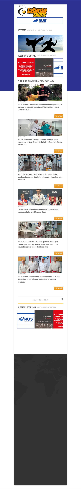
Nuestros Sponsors (27, 55)
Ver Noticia (58, 116)
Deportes (22, 30)
